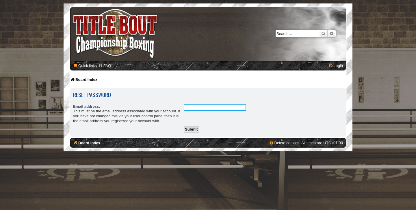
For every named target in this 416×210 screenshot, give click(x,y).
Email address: (86, 106)
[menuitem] (104, 66)
